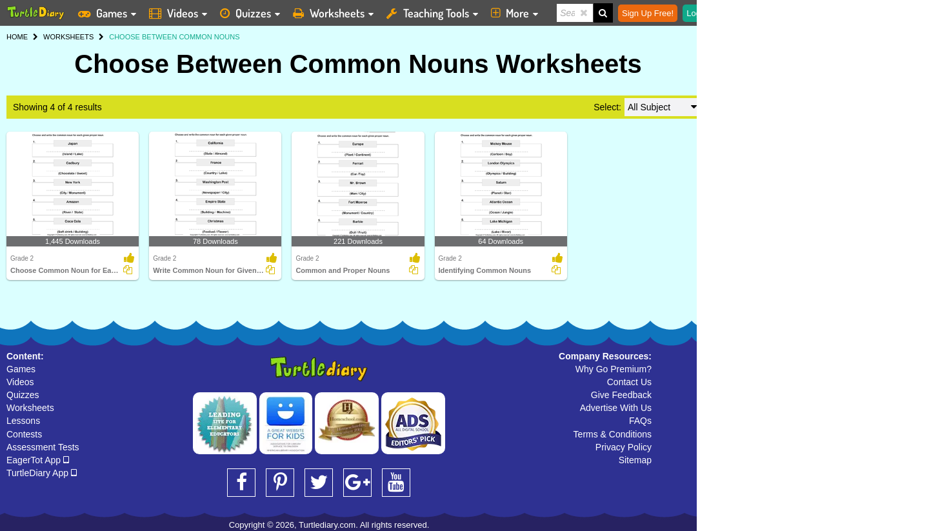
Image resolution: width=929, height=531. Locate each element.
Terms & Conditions (613, 434)
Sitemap (635, 460)
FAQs (640, 421)
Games (20, 369)
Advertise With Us (616, 408)
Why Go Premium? (613, 369)
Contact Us (629, 382)
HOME (17, 37)
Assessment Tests (42, 447)
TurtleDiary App (41, 473)
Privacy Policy (623, 447)
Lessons (23, 421)
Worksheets (30, 408)
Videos (20, 382)
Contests (24, 434)
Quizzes (22, 395)
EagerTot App (37, 460)
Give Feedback (621, 395)
